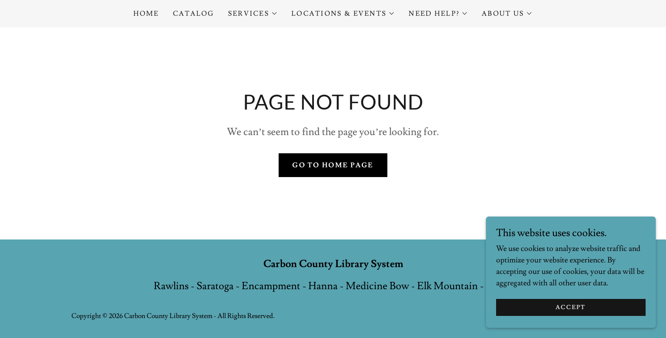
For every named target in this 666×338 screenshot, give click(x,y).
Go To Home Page (332, 165)
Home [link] (146, 13)
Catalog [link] (193, 13)
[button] (253, 13)
